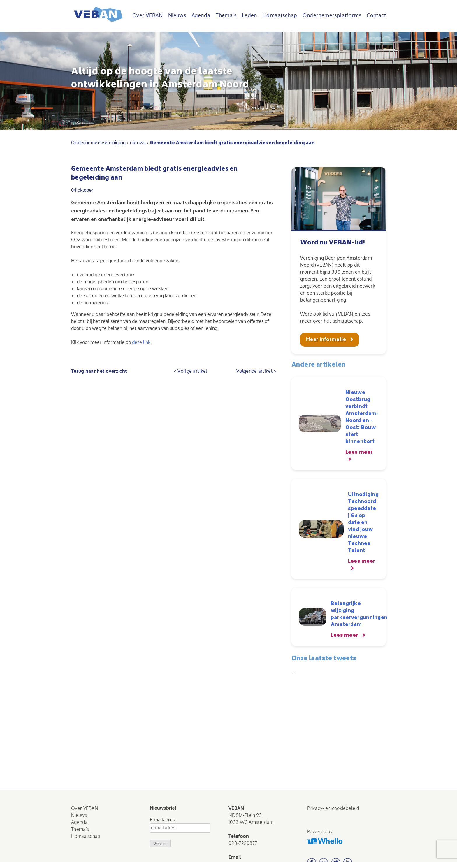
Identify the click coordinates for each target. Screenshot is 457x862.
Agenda (200, 15)
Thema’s (226, 15)
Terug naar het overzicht (99, 371)
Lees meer (359, 452)
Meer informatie (326, 340)
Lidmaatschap (280, 15)
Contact (376, 15)
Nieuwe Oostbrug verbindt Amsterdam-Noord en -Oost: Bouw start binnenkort (362, 417)
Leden (249, 15)
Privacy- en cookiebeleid (333, 808)
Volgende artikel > (256, 371)
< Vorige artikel (190, 371)
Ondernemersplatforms (332, 15)
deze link (140, 342)
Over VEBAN (147, 15)
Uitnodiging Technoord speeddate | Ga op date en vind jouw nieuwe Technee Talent (363, 523)
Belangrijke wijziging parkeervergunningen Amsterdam (359, 614)
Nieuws (177, 15)
